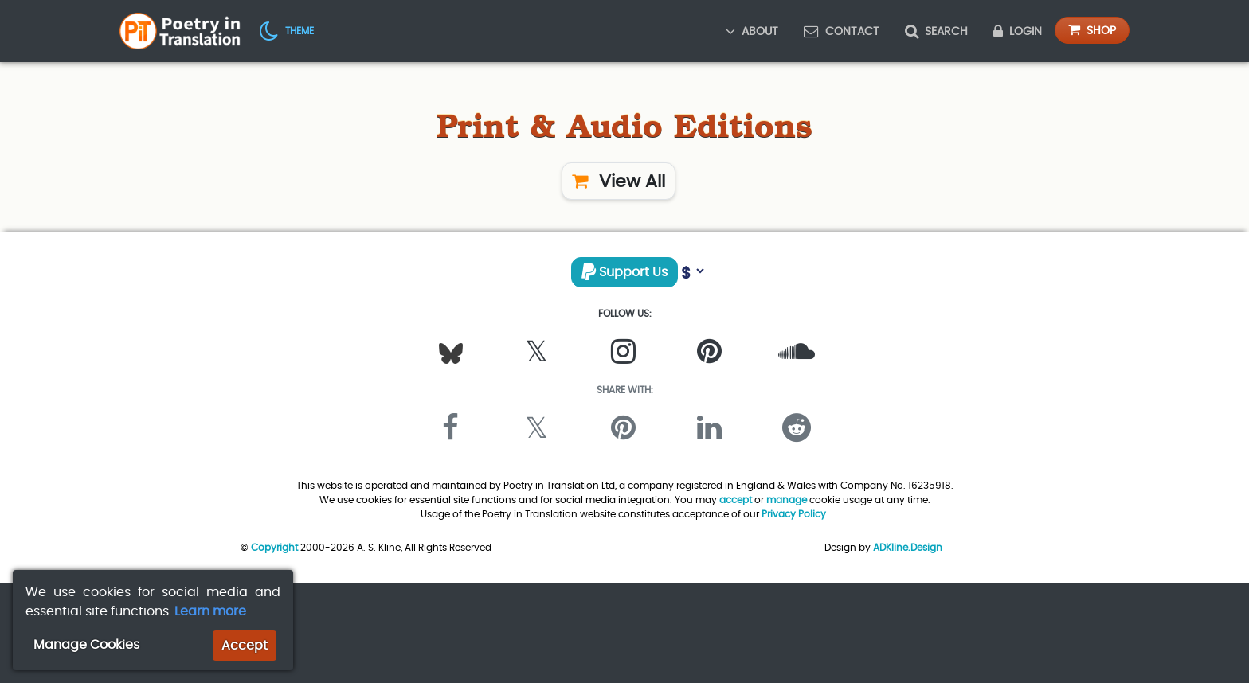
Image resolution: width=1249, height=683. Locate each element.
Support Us (624, 272)
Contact (841, 31)
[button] (287, 30)
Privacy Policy (794, 514)
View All (618, 181)
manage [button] (786, 499)
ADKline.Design (907, 547)
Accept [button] (244, 645)
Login (1017, 31)
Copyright (274, 547)
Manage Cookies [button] (86, 644)
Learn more (210, 611)
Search (936, 31)
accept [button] (735, 499)
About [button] (752, 31)
